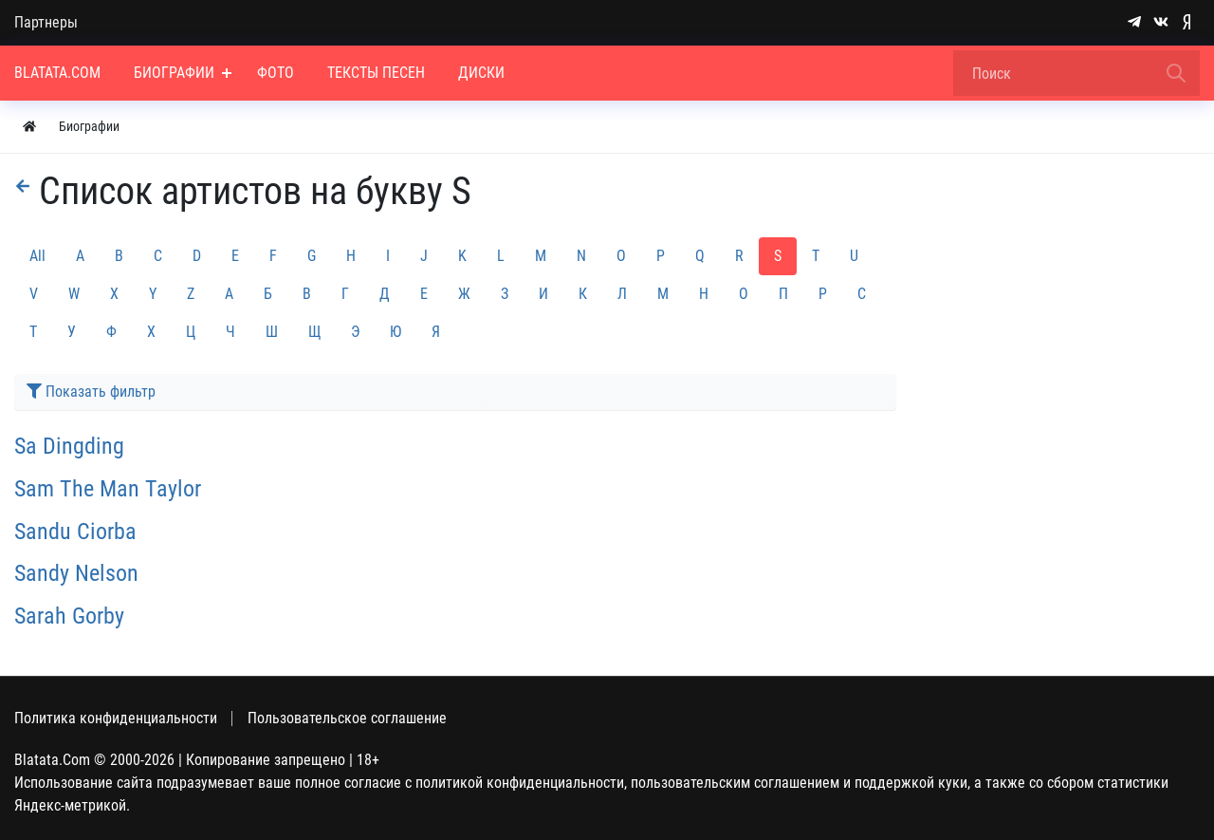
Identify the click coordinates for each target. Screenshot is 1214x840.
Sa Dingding (69, 446)
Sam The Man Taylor (107, 489)
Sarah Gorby (69, 616)
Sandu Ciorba (75, 531)
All (37, 256)
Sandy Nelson (76, 573)
